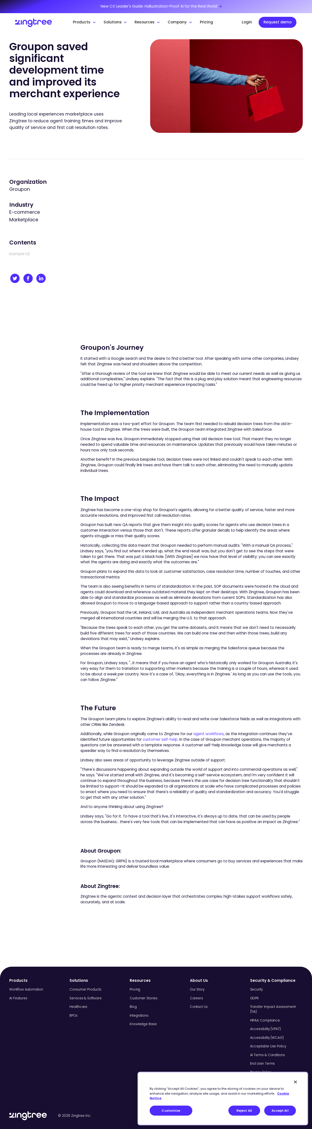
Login (247, 22)
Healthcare (78, 1006)
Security (256, 989)
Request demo (277, 22)
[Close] (295, 1082)
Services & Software (85, 998)
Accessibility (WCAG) (267, 1037)
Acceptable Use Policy (268, 1046)
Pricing (206, 22)
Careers (196, 998)
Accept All (280, 1110)
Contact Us (199, 1006)
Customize (171, 1110)
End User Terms (262, 1063)
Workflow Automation (26, 989)
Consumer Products (85, 989)
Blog (133, 1006)
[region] (222, 1098)
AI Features (18, 998)
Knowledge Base (143, 1024)
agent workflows (208, 733)
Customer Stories (143, 998)
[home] (40, 22)
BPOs (73, 1015)
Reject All (244, 1110)
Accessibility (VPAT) (265, 1029)
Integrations (139, 1015)
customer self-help (160, 739)
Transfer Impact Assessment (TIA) (273, 1009)
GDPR (254, 998)
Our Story (197, 989)
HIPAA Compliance (265, 1020)
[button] (84, 22)
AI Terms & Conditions (267, 1055)
